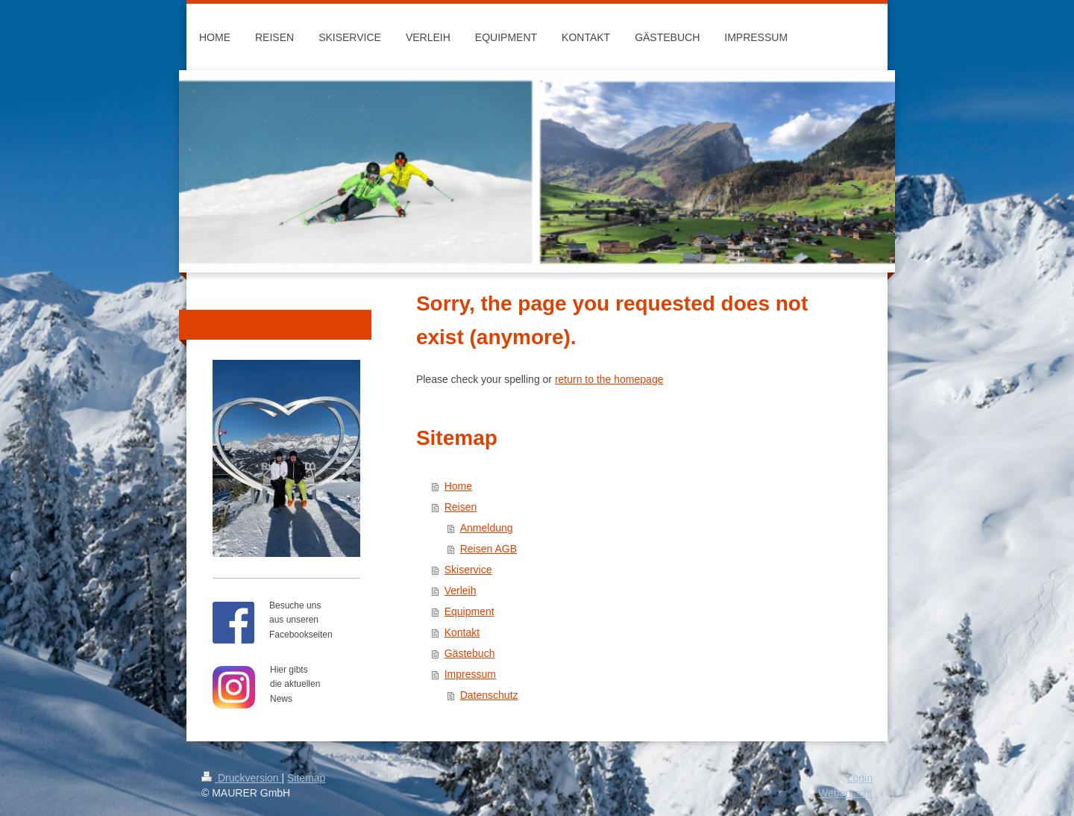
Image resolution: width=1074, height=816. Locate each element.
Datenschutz (489, 695)
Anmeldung (486, 528)
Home (458, 486)
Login (860, 778)
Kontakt (462, 632)
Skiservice (468, 570)
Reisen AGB (488, 549)
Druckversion (241, 778)
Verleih (461, 591)
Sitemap (306, 778)
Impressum (470, 674)
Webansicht (845, 793)
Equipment (469, 611)
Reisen (461, 507)
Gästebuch (470, 653)
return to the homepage (609, 379)
